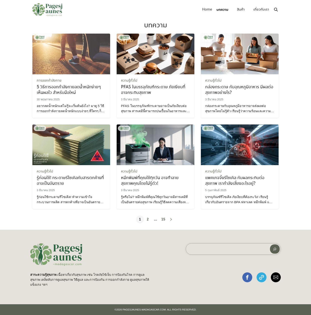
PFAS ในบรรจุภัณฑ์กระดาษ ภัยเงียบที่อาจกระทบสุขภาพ (153, 90)
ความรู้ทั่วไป (129, 81)
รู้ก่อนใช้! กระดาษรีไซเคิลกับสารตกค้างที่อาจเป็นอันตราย (70, 181)
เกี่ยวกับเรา (261, 9)
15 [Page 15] (163, 219)
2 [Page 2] (148, 219)
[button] (247, 277)
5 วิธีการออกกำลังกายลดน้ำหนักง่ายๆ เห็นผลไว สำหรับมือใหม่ (69, 90)
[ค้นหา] (275, 249)
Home (207, 9)
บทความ (222, 9)
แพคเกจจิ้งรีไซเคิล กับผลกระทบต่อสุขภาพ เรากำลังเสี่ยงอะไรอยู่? (234, 181)
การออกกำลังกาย (49, 81)
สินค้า (241, 9)
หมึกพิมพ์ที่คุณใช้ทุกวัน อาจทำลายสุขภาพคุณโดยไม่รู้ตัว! (150, 181)
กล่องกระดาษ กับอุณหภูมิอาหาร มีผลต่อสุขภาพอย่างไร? (239, 90)
